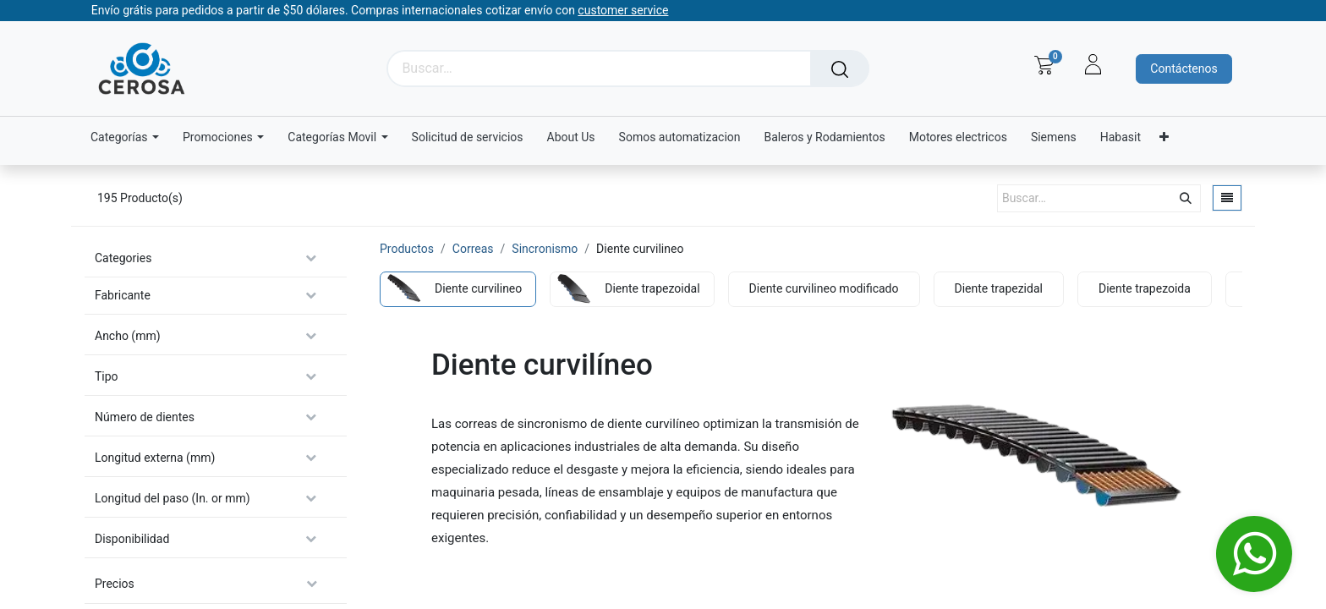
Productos (407, 248)
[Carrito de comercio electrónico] (1044, 65)
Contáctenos (1183, 68)
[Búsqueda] (839, 68)
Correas (473, 248)
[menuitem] (467, 137)
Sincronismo (545, 248)
